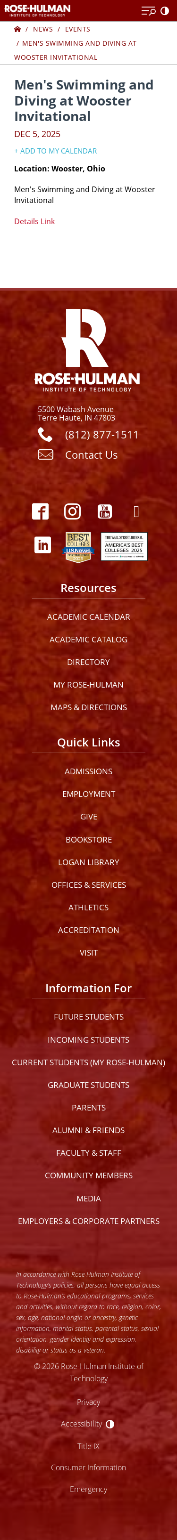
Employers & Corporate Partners (89, 1221)
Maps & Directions (89, 707)
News (43, 28)
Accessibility (81, 1423)
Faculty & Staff (88, 1152)
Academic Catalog (88, 639)
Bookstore (89, 839)
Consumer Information (88, 1467)
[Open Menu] (149, 11)
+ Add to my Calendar (55, 150)
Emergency (88, 1489)
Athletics (88, 907)
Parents (89, 1107)
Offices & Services (88, 884)
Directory (88, 662)
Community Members (89, 1175)
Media (88, 1198)
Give (88, 816)
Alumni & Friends (88, 1130)
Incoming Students (88, 1039)
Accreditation (88, 929)
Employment (88, 793)
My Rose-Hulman (88, 684)
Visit (89, 952)
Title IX (88, 1446)
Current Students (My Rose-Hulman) (88, 1062)
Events (78, 28)
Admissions (88, 771)
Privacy (88, 1402)
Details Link (34, 221)
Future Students (89, 1016)
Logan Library (88, 862)
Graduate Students (88, 1084)
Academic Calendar (88, 616)
